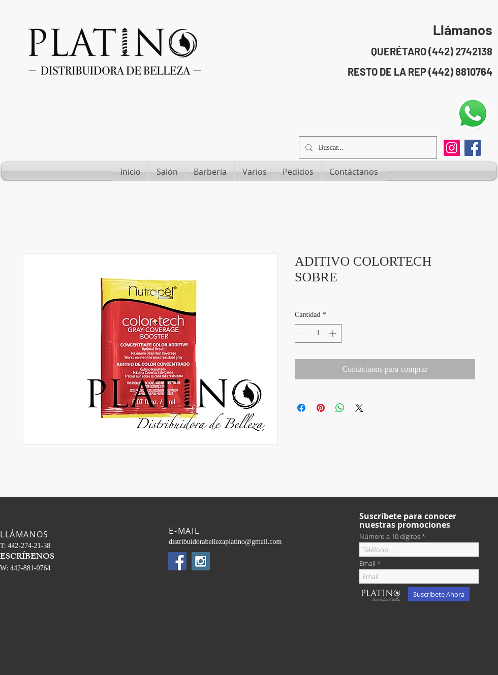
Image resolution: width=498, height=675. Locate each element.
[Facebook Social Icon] (472, 148)
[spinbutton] (318, 333)
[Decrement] (302, 333)
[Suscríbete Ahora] (439, 594)
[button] (167, 171)
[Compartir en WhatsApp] (340, 408)
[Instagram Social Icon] (201, 561)
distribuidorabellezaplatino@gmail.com (225, 541)
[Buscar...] (367, 147)
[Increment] (333, 333)
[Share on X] (359, 408)
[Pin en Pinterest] (321, 408)
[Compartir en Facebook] (301, 408)
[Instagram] (452, 148)
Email (367, 563)
